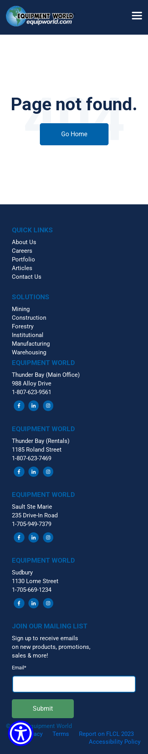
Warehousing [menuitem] (29, 352)
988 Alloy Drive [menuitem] (31, 383)
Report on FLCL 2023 (106, 733)
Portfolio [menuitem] (23, 259)
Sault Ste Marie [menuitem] (32, 506)
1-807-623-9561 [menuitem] (31, 392)
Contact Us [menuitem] (26, 276)
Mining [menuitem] (21, 309)
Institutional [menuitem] (27, 335)
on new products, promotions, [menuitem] (51, 646)
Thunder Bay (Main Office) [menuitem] (46, 374)
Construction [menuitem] (29, 317)
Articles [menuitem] (22, 268)
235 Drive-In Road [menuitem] (35, 515)
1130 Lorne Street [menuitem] (35, 581)
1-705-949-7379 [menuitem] (31, 524)
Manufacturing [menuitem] (31, 343)
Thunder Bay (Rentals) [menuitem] (40, 441)
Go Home (74, 134)
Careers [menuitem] (22, 250)
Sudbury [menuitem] (22, 572)
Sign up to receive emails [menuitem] (45, 638)
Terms (60, 733)
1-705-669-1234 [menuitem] (31, 589)
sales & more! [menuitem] (30, 655)
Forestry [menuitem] (23, 326)
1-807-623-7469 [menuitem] (31, 458)
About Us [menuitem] (24, 242)
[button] (43, 17)
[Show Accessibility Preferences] (21, 733)
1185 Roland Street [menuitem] (37, 449)
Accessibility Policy (115, 741)
